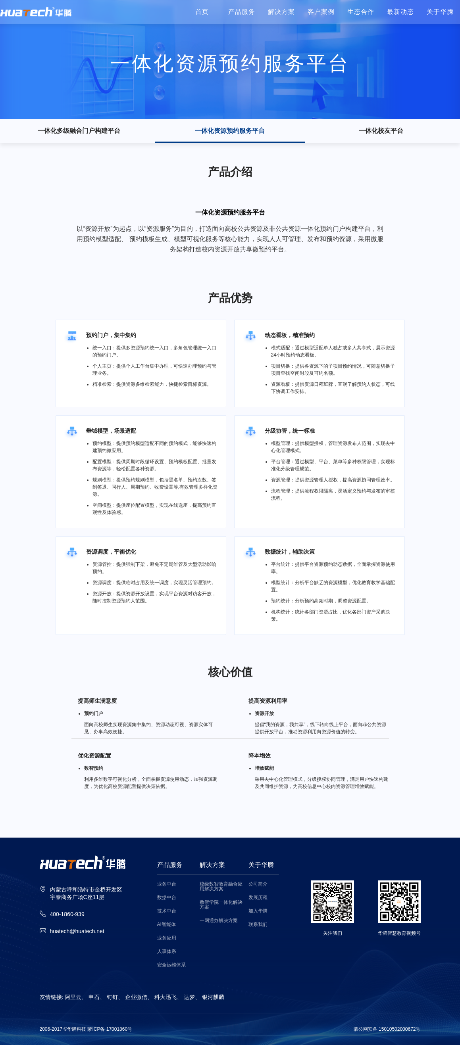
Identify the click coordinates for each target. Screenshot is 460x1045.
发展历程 (258, 897)
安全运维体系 (171, 965)
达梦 (189, 997)
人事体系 (166, 951)
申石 (94, 997)
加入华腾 (258, 911)
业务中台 (166, 884)
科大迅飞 (165, 997)
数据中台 (166, 897)
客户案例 (321, 11)
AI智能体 (166, 924)
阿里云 (73, 997)
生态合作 (360, 11)
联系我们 (258, 924)
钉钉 (112, 997)
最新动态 (400, 11)
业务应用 (166, 938)
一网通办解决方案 (219, 920)
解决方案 (281, 11)
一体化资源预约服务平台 (230, 131)
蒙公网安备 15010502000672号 (387, 1029)
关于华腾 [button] (440, 11)
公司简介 (258, 884)
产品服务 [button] (241, 11)
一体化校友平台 (381, 131)
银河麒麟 (213, 997)
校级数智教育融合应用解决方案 (221, 887)
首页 (202, 11)
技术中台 (166, 911)
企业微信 (136, 997)
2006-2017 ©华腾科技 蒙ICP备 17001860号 (86, 1029)
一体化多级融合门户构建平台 (79, 131)
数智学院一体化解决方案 (221, 905)
